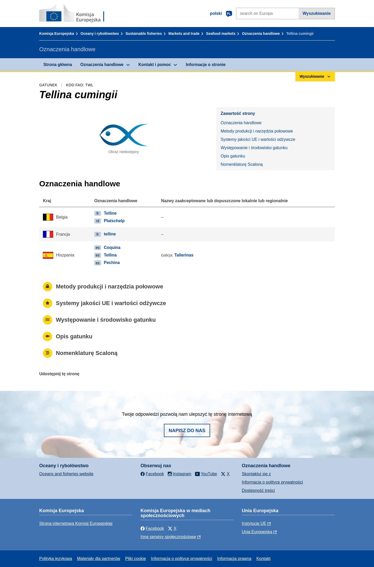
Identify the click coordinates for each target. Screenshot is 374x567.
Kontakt (263, 558)
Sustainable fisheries (143, 33)
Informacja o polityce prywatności (272, 482)
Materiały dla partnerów (98, 558)
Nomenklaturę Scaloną (242, 164)
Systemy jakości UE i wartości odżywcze (258, 139)
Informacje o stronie (205, 64)
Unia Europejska (257, 532)
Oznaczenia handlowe (261, 33)
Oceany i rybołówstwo (100, 33)
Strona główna (57, 64)
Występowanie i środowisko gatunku (254, 148)
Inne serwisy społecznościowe (168, 537)
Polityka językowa (55, 558)
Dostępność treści (258, 490)
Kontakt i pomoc (154, 64)
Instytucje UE (254, 523)
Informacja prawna (234, 558)
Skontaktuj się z (256, 474)
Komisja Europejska (56, 33)
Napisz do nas (187, 430)
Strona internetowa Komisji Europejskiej (75, 523)
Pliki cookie (135, 558)
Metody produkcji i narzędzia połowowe (257, 131)
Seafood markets (221, 33)
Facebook (152, 528)
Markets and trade (184, 33)
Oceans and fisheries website (66, 474)
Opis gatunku (233, 156)
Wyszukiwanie (317, 13)
